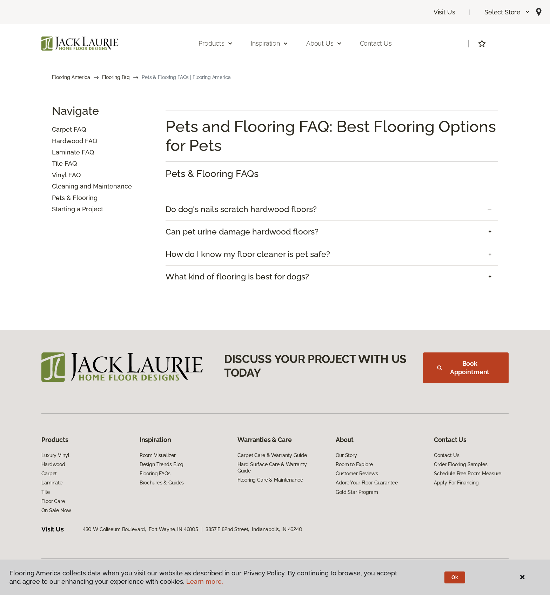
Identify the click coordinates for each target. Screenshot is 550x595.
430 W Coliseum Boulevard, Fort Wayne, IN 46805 (140, 529)
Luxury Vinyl (55, 455)
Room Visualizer (158, 455)
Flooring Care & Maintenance (270, 480)
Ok (454, 577)
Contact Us (376, 43)
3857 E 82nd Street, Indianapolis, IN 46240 (254, 529)
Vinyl (59, 175)
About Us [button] (324, 43)
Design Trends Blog (161, 464)
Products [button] (216, 43)
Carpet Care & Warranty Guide (272, 455)
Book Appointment (463, 368)
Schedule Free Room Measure (467, 473)
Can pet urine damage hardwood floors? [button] (242, 231)
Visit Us (444, 12)
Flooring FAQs (155, 473)
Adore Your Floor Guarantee (366, 482)
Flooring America (71, 77)
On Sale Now (56, 510)
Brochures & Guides (162, 482)
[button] (507, 12)
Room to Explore (354, 464)
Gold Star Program (357, 492)
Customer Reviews (357, 473)
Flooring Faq (116, 77)
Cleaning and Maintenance (92, 186)
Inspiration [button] (269, 43)
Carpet (62, 129)
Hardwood (67, 141)
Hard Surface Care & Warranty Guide (272, 468)
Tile (57, 163)
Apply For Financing (456, 482)
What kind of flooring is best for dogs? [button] (237, 276)
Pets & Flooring (75, 197)
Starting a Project (77, 209)
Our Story (346, 455)
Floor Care (53, 501)
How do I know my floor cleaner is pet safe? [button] (248, 254)
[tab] (332, 209)
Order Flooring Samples (461, 464)
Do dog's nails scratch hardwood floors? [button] (241, 209)
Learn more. (204, 581)
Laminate (66, 152)
